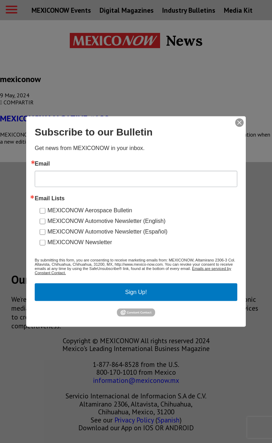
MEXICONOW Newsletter (79, 242)
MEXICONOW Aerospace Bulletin (89, 210)
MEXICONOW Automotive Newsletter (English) (106, 221)
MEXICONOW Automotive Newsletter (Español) (107, 232)
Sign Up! (136, 292)
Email (42, 164)
